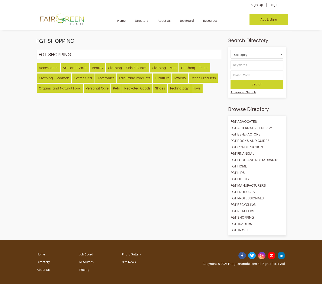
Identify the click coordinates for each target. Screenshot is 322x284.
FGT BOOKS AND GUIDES (250, 140)
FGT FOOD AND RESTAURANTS (254, 159)
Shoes (160, 88)
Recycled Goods (137, 88)
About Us (164, 20)
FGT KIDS (238, 172)
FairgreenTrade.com (242, 263)
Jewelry (180, 77)
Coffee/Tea (83, 77)
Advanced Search (243, 92)
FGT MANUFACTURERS (248, 185)
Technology (179, 88)
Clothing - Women (54, 77)
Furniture (162, 77)
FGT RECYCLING (243, 204)
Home (121, 20)
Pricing (84, 269)
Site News (129, 261)
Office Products (203, 77)
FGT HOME (239, 166)
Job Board (187, 20)
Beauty (97, 67)
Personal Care (97, 88)
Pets (116, 88)
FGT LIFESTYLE (242, 178)
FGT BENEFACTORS (246, 134)
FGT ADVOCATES (244, 121)
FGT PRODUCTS (243, 191)
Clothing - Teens (194, 67)
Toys (197, 88)
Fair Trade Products (134, 77)
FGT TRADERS (241, 223)
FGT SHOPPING (55, 54)
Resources (210, 20)
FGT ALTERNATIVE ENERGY (251, 127)
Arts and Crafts (75, 67)
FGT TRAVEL (240, 229)
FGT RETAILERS (242, 210)
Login (274, 4)
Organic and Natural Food (60, 88)
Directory (141, 20)
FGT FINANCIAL (242, 153)
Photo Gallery (131, 254)
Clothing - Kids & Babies (127, 67)
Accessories (48, 67)
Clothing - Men (164, 67)
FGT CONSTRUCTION (247, 146)
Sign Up (257, 4)
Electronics (105, 77)
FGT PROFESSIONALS (247, 197)
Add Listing (268, 19)
